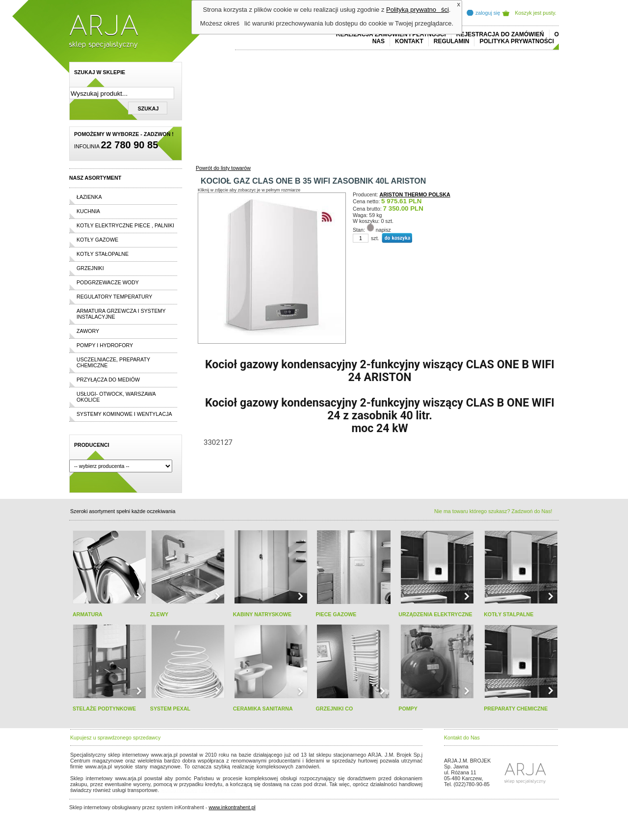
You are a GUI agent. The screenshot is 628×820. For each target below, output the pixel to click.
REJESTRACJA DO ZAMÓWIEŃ (500, 34)
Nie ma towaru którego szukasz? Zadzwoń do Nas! (493, 511)
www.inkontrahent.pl (232, 807)
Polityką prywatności (417, 9)
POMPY (408, 708)
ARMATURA (88, 614)
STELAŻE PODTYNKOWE (104, 708)
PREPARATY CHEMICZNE (516, 708)
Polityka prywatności (516, 41)
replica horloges (178, 790)
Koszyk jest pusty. (536, 13)
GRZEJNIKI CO (334, 708)
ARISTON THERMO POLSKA (415, 194)
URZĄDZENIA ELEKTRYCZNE (435, 614)
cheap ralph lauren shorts (113, 772)
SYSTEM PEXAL (170, 708)
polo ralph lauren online (351, 766)
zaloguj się (487, 13)
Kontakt (409, 41)
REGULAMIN (452, 41)
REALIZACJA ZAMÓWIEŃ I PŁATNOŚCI (391, 34)
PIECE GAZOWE (335, 614)
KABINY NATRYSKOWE (262, 614)
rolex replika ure (217, 790)
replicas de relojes (166, 772)
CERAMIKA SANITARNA (263, 708)
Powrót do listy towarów (223, 168)
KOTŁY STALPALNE (508, 614)
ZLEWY (159, 614)
